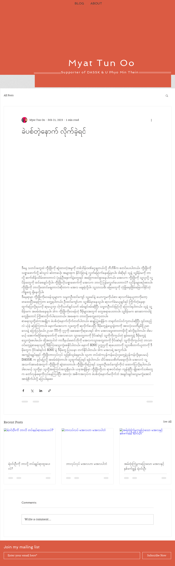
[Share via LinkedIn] (40, 390)
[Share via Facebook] (23, 390)
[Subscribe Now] (156, 555)
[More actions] (151, 120)
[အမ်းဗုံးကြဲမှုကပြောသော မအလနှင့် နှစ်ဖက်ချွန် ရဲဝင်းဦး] (145, 442)
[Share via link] (49, 390)
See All (167, 421)
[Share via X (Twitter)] (32, 390)
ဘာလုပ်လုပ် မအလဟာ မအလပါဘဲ (86, 464)
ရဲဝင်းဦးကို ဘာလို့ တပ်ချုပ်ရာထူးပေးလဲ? (29, 466)
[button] (167, 95)
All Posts (9, 95)
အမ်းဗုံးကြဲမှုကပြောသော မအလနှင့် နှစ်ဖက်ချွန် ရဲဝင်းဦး (144, 466)
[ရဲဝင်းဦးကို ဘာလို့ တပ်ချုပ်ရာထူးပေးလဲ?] (29, 442)
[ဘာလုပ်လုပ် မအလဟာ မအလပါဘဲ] (87, 442)
